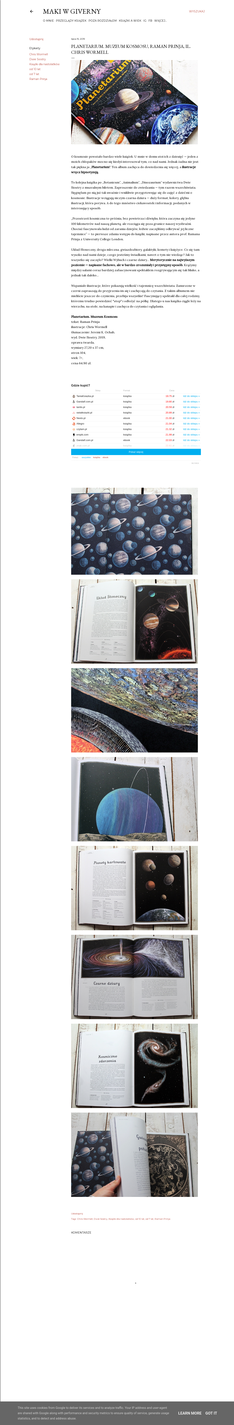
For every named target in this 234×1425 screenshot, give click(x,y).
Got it (211, 1413)
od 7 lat (34, 74)
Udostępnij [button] (36, 39)
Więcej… (160, 20)
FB (150, 20)
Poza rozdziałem (102, 20)
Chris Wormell (38, 54)
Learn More (190, 1413)
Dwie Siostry (37, 59)
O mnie (48, 20)
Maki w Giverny (71, 11)
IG (144, 20)
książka (96, 457)
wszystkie (86, 457)
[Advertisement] (136, 1359)
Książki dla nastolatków (44, 64)
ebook (105, 457)
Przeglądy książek (71, 20)
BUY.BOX (195, 463)
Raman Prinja (38, 79)
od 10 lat (35, 69)
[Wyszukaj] (197, 11)
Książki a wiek (130, 20)
